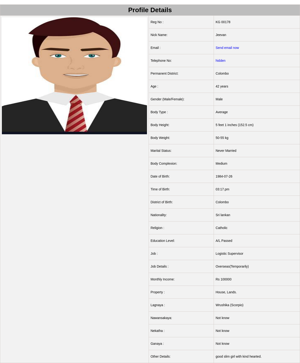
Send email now (227, 48)
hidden (220, 60)
